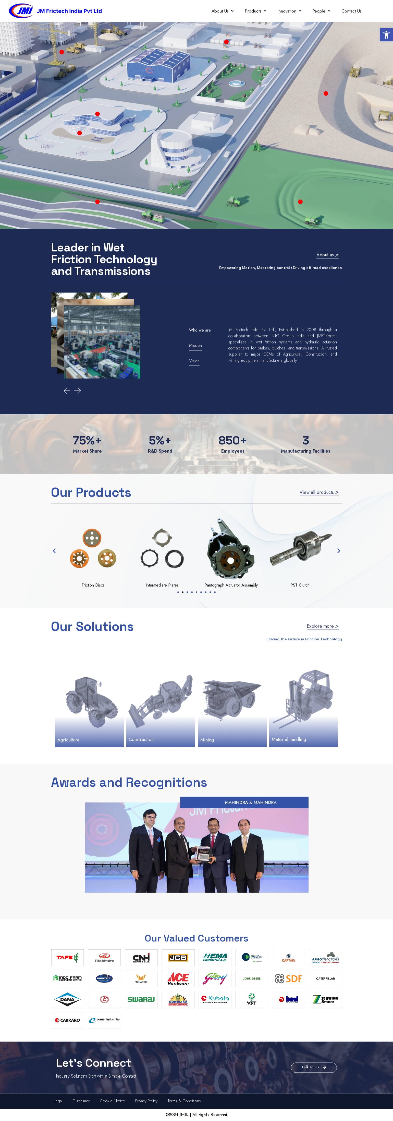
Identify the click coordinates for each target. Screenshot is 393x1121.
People (321, 11)
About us (327, 244)
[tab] (204, 380)
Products (255, 11)
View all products (319, 481)
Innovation (289, 11)
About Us (223, 11)
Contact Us (351, 11)
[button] (386, 34)
